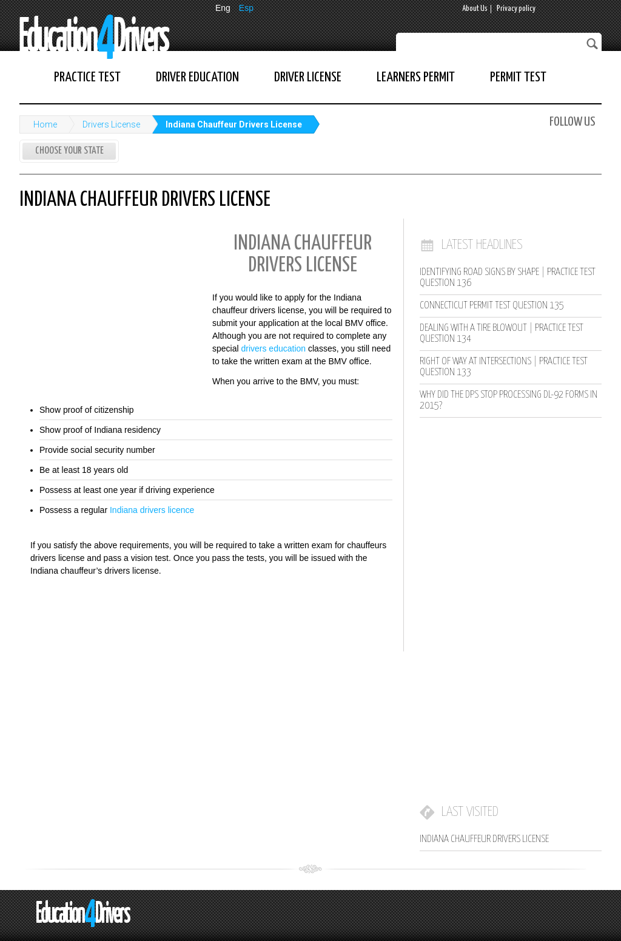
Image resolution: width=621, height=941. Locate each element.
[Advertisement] (110, 305)
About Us (475, 9)
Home (45, 124)
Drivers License (111, 124)
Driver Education (197, 77)
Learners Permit (416, 77)
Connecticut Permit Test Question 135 (492, 306)
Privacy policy (516, 9)
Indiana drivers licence (152, 510)
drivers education (273, 348)
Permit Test (518, 77)
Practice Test (87, 77)
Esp (246, 8)
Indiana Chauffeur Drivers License (234, 124)
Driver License (307, 77)
